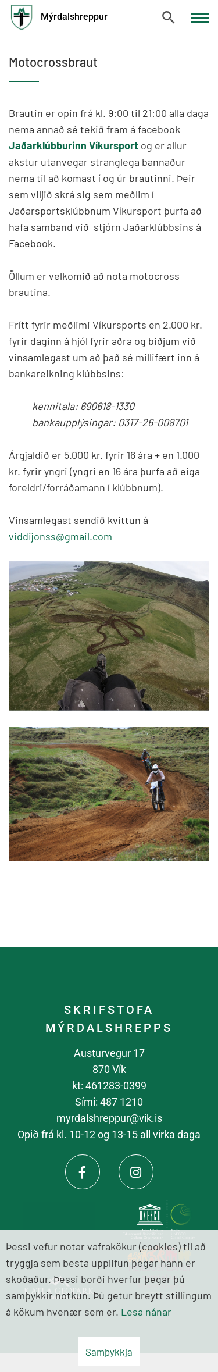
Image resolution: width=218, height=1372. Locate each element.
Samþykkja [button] (109, 1351)
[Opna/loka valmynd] (200, 17)
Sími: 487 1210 (109, 1102)
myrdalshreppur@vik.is (109, 1118)
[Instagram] (136, 1171)
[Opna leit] (168, 17)
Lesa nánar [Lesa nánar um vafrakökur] (146, 1311)
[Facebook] (82, 1171)
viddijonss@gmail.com (60, 536)
